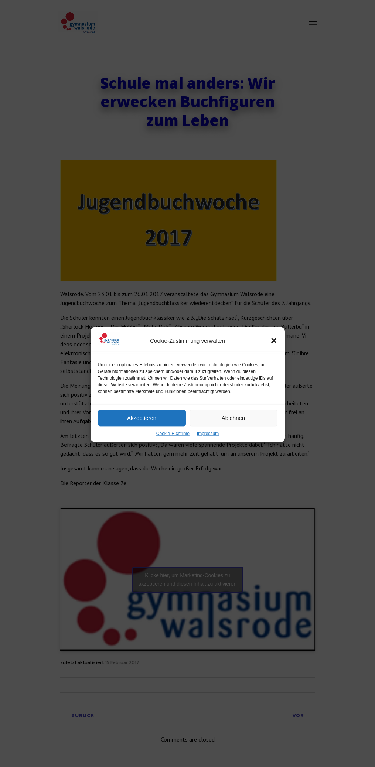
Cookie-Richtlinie (173, 450)
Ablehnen (233, 434)
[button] (273, 357)
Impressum (208, 450)
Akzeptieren (141, 434)
